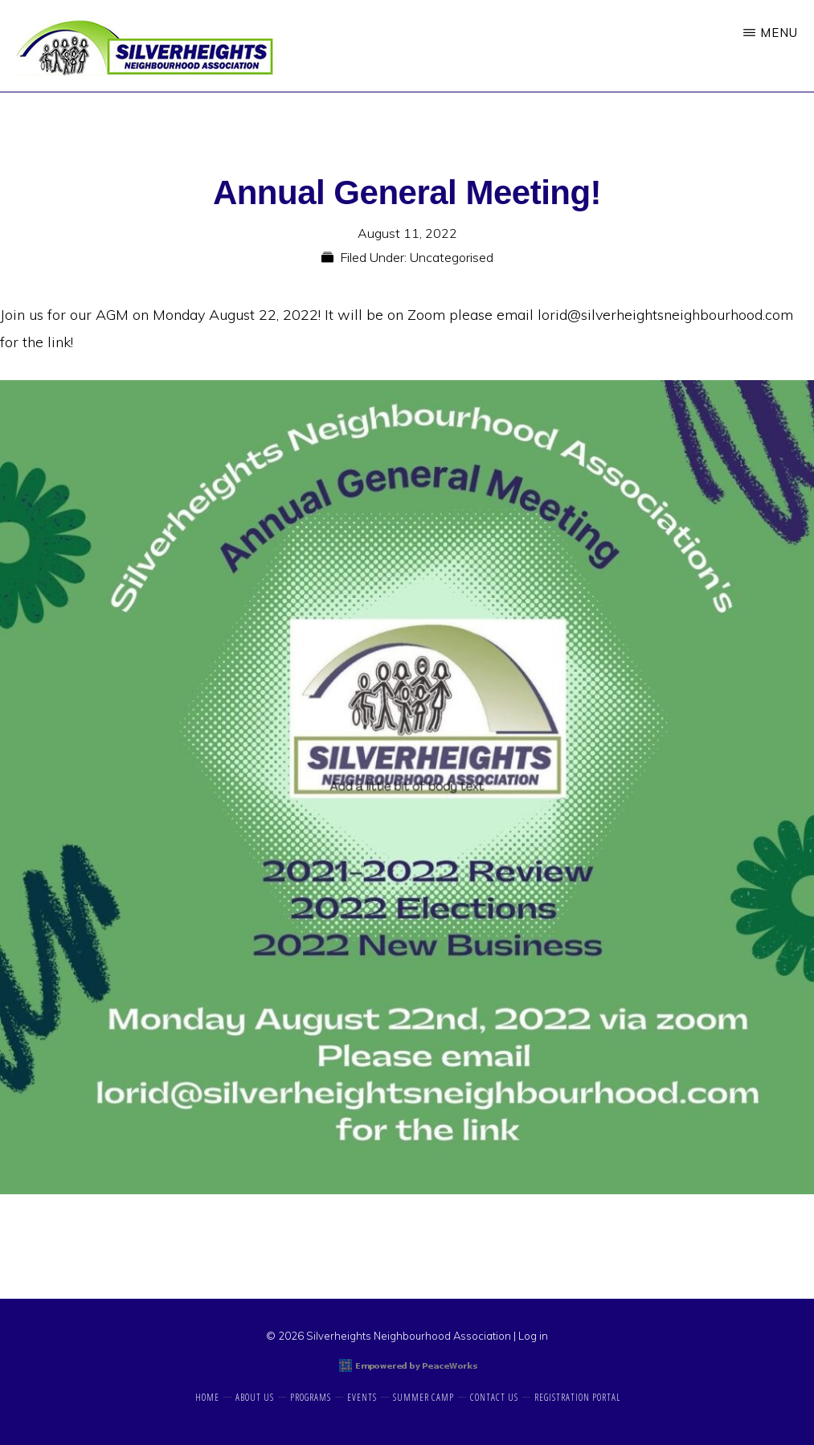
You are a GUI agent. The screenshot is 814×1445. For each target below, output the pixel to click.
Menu (779, 32)
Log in (533, 1335)
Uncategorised (451, 257)
